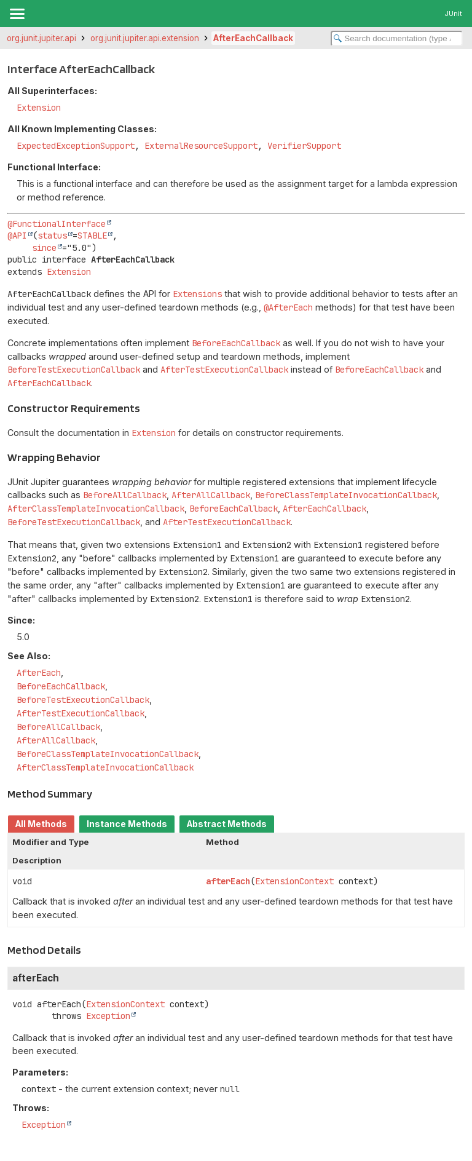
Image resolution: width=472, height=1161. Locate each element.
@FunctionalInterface (56, 223)
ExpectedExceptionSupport (76, 145)
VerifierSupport (304, 145)
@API (17, 235)
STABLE (92, 235)
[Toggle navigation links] (16, 13)
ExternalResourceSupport (201, 145)
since (44, 247)
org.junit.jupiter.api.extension (144, 38)
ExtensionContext (294, 881)
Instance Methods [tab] (127, 824)
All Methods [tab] (41, 824)
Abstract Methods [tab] (227, 824)
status (52, 235)
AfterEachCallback (253, 38)
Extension (39, 107)
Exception (108, 1015)
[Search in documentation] (397, 38)
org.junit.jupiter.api (41, 38)
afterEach (228, 881)
